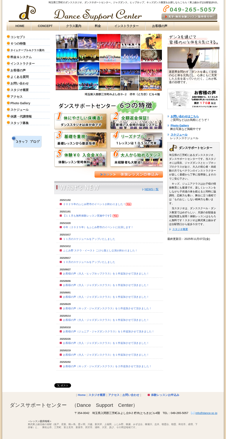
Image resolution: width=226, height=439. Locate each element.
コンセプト (18, 37)
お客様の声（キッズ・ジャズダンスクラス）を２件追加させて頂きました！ (107, 366)
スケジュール (19, 109)
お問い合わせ (19, 83)
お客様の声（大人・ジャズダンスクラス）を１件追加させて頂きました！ (106, 285)
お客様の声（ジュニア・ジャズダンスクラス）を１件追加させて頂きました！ (108, 331)
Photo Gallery (20, 103)
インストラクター (126, 26)
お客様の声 (159, 26)
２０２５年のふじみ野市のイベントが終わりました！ (97, 204)
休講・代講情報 (21, 116)
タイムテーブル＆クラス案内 (27, 50)
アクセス (16, 96)
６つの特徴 (18, 43)
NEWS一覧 (152, 189)
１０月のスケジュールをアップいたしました (89, 262)
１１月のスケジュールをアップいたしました (89, 239)
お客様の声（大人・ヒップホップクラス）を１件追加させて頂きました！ (106, 273)
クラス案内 (73, 26)
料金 (98, 26)
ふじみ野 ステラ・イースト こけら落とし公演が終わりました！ (100, 250)
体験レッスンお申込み (165, 395)
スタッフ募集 (19, 123)
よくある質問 (19, 77)
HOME (19, 26)
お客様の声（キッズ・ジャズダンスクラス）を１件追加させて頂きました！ (107, 308)
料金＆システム (21, 57)
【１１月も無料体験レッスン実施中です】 (90, 215)
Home (82, 395)
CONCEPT (45, 26)
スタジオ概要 (19, 90)
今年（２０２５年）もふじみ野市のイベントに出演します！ (98, 227)
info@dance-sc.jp (206, 413)
